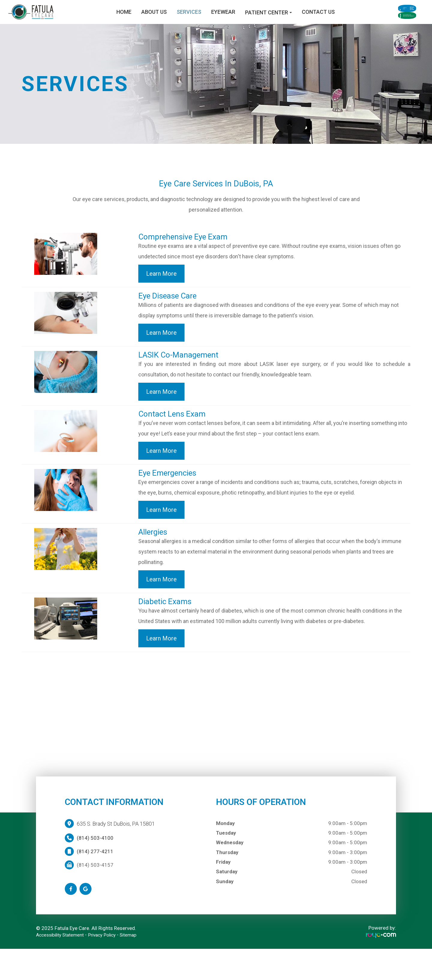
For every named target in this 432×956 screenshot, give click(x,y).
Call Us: (388, 8)
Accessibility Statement (62, 942)
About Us (123, 15)
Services (158, 15)
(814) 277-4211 (95, 859)
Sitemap (138, 942)
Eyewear (193, 15)
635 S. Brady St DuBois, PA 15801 (116, 831)
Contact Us (288, 15)
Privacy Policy (109, 942)
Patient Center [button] (238, 16)
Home (93, 15)
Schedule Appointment (388, 23)
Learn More (161, 280)
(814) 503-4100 (95, 845)
